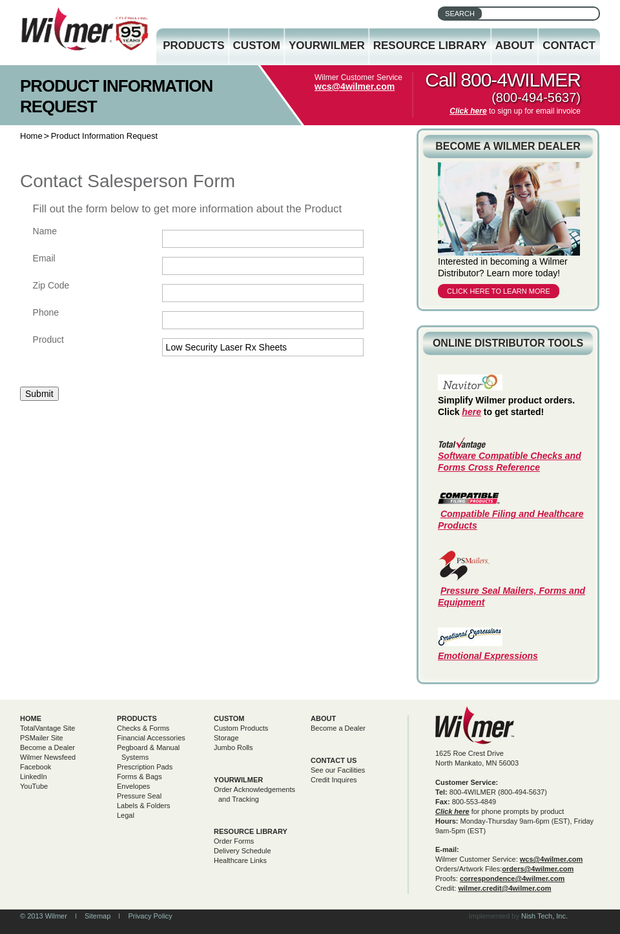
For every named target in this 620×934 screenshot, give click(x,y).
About (514, 45)
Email (44, 258)
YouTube (34, 786)
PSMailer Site (41, 738)
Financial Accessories (151, 738)
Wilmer (475, 725)
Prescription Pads (144, 767)
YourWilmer (327, 45)
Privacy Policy (150, 916)
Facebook (35, 767)
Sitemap (97, 916)
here (471, 412)
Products (193, 45)
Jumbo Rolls (233, 747)
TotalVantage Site (47, 728)
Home (31, 136)
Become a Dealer (47, 747)
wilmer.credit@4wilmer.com (504, 888)
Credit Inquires (334, 780)
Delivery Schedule (242, 851)
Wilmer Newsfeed (48, 757)
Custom (256, 45)
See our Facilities (338, 770)
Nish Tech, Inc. (544, 916)
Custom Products (241, 728)
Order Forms (234, 841)
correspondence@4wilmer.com (512, 878)
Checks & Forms (143, 728)
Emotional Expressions (488, 656)
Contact (568, 45)
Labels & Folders (143, 805)
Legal (125, 815)
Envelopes (133, 786)
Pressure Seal (139, 796)
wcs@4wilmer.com (355, 86)
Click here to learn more (498, 291)
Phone (46, 312)
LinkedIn (33, 776)
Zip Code (51, 285)
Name (45, 231)
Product (48, 339)
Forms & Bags (139, 776)
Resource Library (430, 45)
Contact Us (333, 760)
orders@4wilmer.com (538, 869)
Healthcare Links (240, 860)
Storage (226, 738)
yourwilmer (238, 780)
